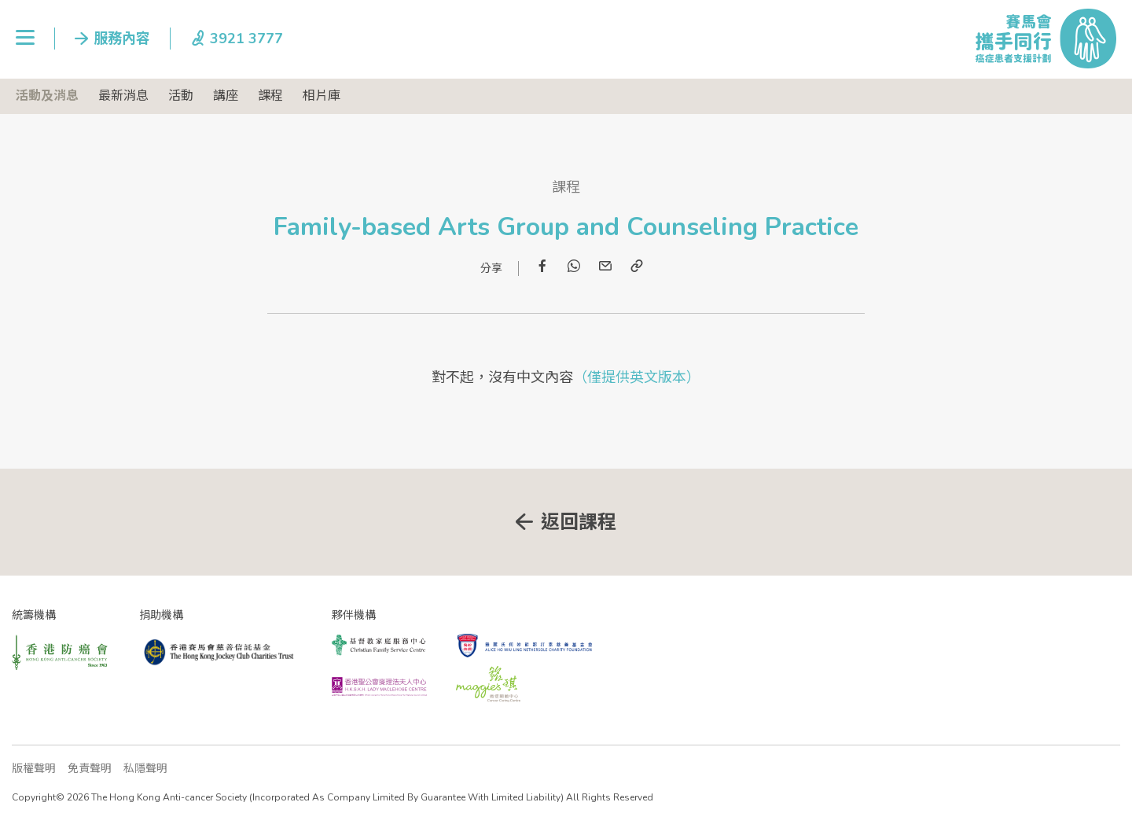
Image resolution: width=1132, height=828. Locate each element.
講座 (225, 96)
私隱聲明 (145, 768)
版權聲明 (34, 768)
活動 (180, 96)
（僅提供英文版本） (636, 377)
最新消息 (123, 96)
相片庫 (321, 96)
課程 (270, 96)
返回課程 (578, 522)
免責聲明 (90, 768)
